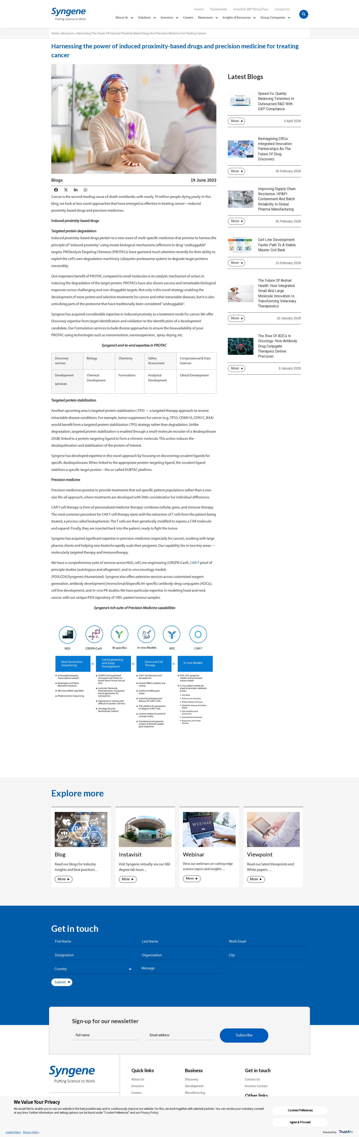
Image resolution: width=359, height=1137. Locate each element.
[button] (303, 14)
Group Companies (276, 17)
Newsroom (208, 17)
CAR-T (194, 563)
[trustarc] (345, 1132)
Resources (68, 33)
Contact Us (282, 9)
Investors (170, 17)
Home (55, 33)
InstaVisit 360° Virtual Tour (251, 9)
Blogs (57, 180)
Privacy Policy (31, 1132)
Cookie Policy (13, 1132)
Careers (188, 17)
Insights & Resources (239, 17)
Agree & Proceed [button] (330, 1121)
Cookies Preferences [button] (291, 1121)
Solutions (147, 17)
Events (199, 9)
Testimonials (218, 9)
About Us (124, 17)
